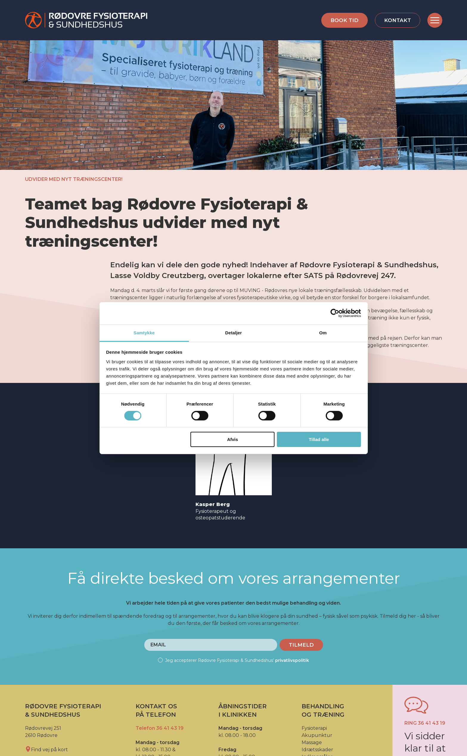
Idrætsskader (317, 749)
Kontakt (397, 20)
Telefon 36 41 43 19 (160, 728)
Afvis (232, 439)
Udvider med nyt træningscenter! (73, 179)
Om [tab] (323, 332)
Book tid (345, 20)
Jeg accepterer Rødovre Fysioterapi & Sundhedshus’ (233, 660)
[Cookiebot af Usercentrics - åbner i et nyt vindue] (335, 313)
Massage (312, 742)
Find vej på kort (46, 749)
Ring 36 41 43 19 (424, 723)
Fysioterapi (314, 728)
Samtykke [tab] (144, 332)
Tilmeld (301, 645)
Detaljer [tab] (233, 332)
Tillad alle (319, 439)
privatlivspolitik (292, 660)
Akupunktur (317, 735)
